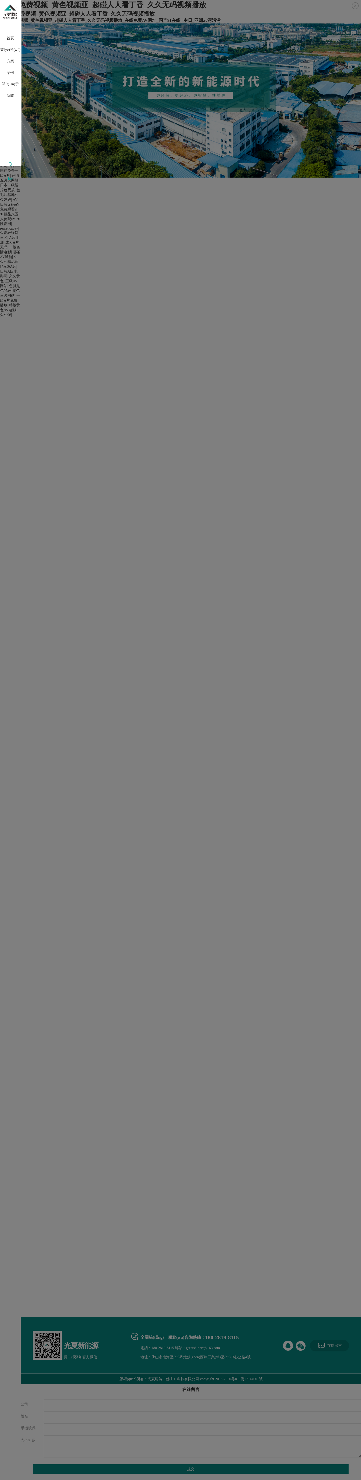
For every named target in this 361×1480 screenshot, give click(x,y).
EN (10, 178)
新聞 (10, 96)
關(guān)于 (10, 84)
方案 (10, 61)
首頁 (10, 38)
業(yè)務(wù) (10, 50)
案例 (10, 73)
